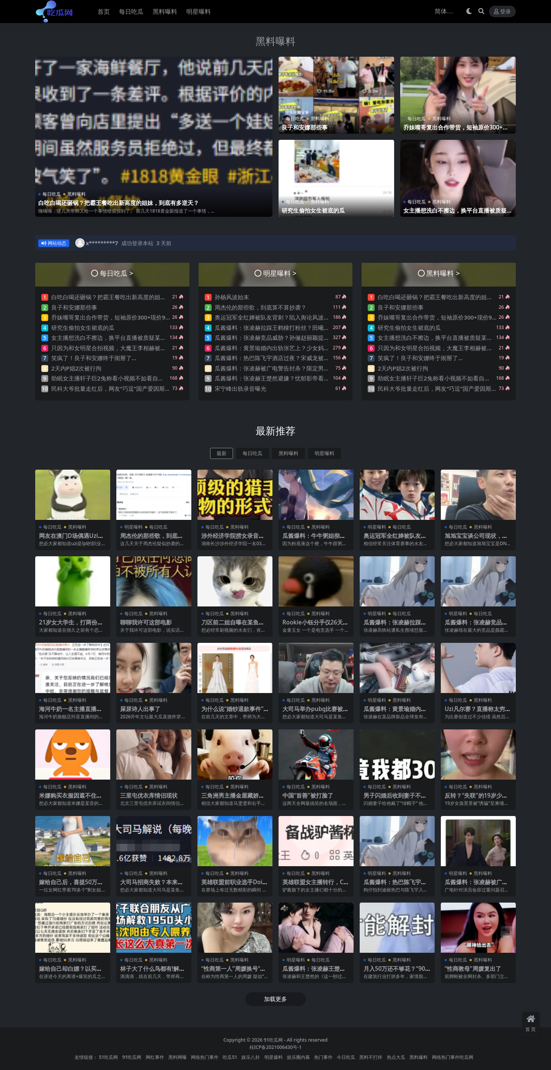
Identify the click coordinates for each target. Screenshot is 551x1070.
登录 (502, 12)
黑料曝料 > (443, 273)
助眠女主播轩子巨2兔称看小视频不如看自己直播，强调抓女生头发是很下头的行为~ (157, 378)
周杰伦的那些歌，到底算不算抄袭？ (260, 307)
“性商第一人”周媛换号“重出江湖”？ (233, 972)
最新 (222, 453)
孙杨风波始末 (232, 297)
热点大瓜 (396, 1057)
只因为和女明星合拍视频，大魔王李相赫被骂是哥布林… (122, 348)
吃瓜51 (230, 1057)
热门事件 (323, 1057)
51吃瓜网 (108, 1057)
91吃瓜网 (273, 1040)
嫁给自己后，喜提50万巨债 (71, 885)
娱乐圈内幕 (298, 1057)
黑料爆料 (418, 1057)
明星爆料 (273, 1057)
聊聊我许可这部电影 (146, 622)
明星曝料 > (280, 273)
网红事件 (155, 1057)
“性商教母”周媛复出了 (473, 968)
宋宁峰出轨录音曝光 (240, 388)
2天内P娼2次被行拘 (76, 368)
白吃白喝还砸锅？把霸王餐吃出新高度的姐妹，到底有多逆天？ (118, 202)
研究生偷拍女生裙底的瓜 (313, 210)
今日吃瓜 (346, 1057)
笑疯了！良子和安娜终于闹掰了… (93, 358)
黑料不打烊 (370, 1057)
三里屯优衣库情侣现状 (149, 795)
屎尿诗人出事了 (140, 709)
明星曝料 (324, 453)
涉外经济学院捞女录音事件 (232, 539)
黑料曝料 (275, 41)
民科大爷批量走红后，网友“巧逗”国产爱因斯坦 (111, 388)
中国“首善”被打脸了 (307, 795)
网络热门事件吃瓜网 (452, 1057)
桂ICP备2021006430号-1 (275, 1047)
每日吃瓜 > (116, 273)
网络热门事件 (204, 1057)
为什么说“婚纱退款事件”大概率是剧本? (232, 712)
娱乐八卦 (250, 1057)
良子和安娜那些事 (305, 127)
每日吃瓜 (51, 194)
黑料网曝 (177, 1057)
